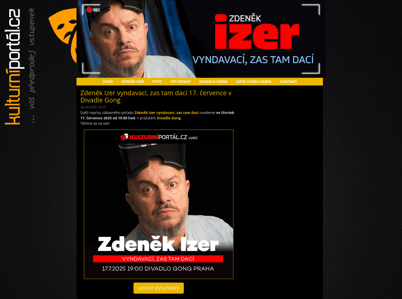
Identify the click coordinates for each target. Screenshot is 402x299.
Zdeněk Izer (132, 81)
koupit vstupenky (159, 288)
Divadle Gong (169, 117)
